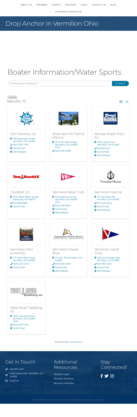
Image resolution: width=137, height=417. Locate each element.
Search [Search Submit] (120, 96)
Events (44, 11)
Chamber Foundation (68, 25)
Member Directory (64, 392)
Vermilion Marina (107, 205)
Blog (125, 11)
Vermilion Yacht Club (106, 264)
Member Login (61, 387)
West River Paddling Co (26, 322)
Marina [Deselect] (12, 110)
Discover (58, 11)
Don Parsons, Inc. (23, 147)
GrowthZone (75, 355)
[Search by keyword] (60, 96)
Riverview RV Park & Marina (68, 149)
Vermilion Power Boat (65, 264)
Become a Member (64, 396)
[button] (121, 115)
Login (96, 11)
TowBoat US (19, 205)
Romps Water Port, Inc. (109, 149)
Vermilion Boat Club (68, 205)
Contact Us (111, 11)
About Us (14, 11)
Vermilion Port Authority (21, 264)
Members (29, 11)
